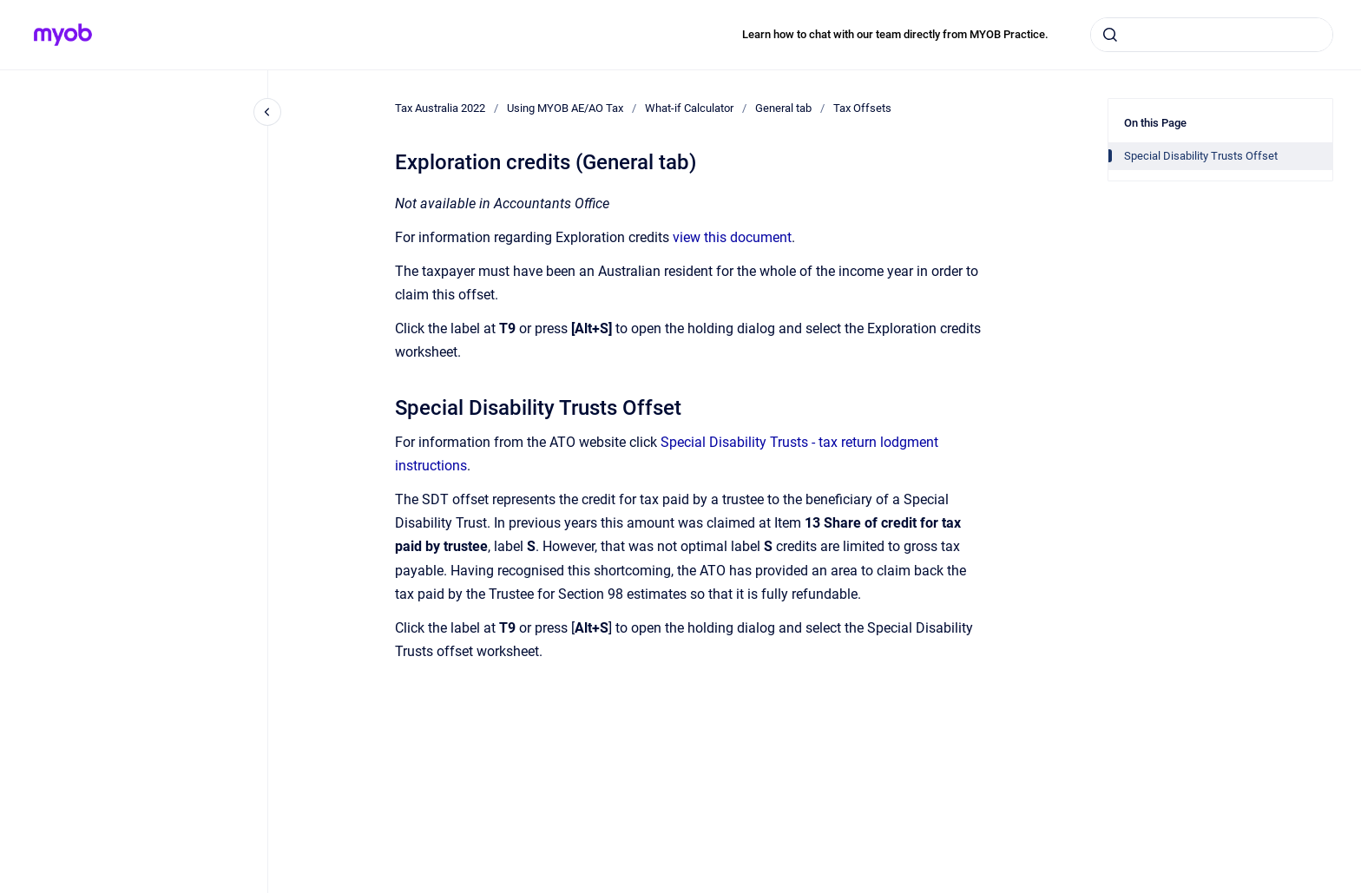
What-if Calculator (689, 108)
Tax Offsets (862, 108)
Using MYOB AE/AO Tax (565, 108)
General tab (783, 108)
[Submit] (1110, 35)
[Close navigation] (267, 112)
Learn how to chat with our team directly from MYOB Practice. (895, 34)
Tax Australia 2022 (440, 108)
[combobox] (1211, 34)
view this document (732, 237)
